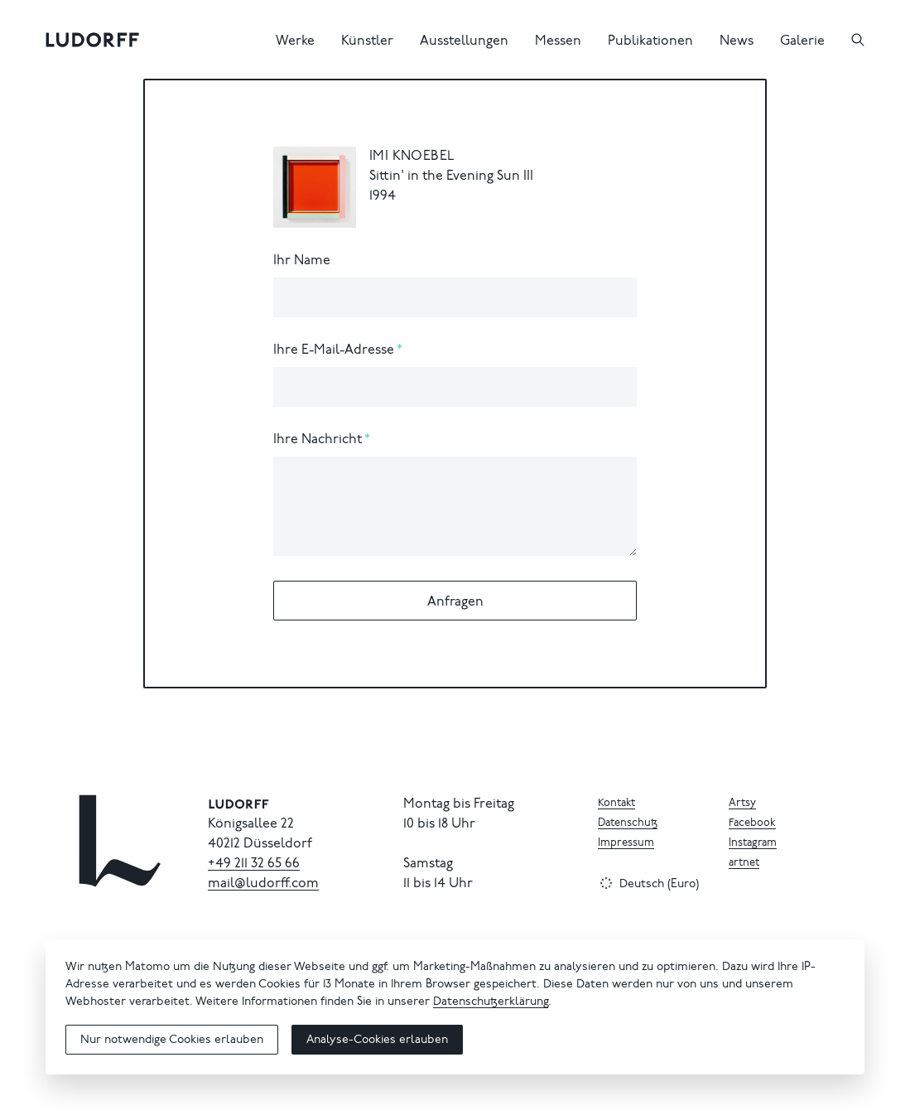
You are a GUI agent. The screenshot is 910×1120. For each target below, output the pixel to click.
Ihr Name (301, 261)
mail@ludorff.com (263, 884)
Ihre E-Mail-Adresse (333, 350)
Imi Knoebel (411, 156)
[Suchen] (858, 40)
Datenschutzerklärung (490, 1002)
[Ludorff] (93, 40)
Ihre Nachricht (317, 440)
